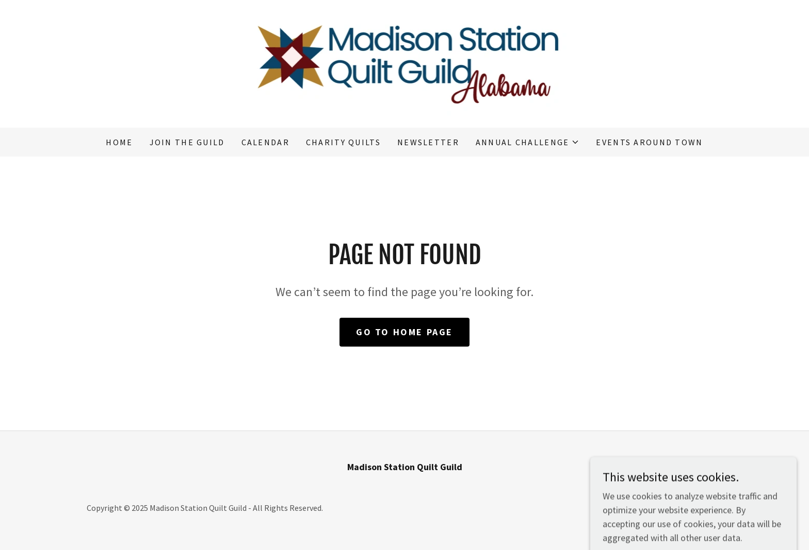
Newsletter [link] (428, 142)
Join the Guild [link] (187, 142)
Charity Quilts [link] (343, 142)
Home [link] (119, 142)
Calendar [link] (265, 142)
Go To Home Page (404, 332)
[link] (405, 62)
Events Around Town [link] (649, 142)
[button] (528, 142)
